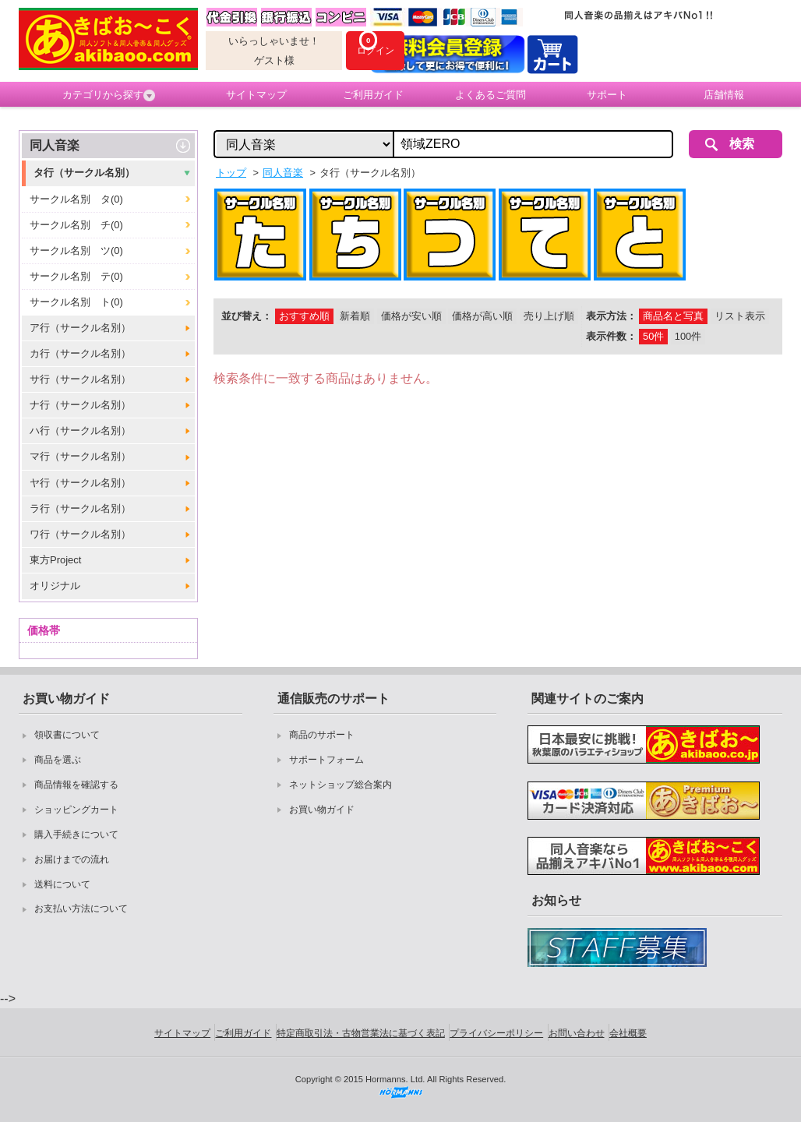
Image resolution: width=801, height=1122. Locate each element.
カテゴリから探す (108, 95)
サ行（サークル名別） (80, 379)
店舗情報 (724, 95)
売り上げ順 (549, 316)
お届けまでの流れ (71, 859)
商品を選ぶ (57, 759)
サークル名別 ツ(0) (76, 250)
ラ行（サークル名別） (80, 508)
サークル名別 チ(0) (76, 225)
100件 (688, 336)
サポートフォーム (326, 759)
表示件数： (611, 336)
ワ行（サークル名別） (80, 534)
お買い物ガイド (322, 809)
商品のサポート (322, 734)
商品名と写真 (673, 316)
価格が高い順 (482, 316)
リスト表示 (740, 316)
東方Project (55, 560)
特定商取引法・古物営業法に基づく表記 (361, 1033)
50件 (653, 336)
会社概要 (628, 1033)
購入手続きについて (76, 834)
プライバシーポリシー (496, 1033)
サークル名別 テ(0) (76, 276)
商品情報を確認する (76, 784)
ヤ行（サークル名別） (80, 483)
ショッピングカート (76, 809)
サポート (607, 95)
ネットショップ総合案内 (340, 784)
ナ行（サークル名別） (80, 405)
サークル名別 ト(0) (76, 302)
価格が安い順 (411, 316)
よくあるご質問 (490, 95)
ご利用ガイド (373, 95)
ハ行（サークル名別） (80, 430)
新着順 (355, 316)
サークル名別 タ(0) (76, 199)
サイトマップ (256, 95)
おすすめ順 (304, 316)
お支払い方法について (81, 908)
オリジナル (55, 585)
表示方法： (611, 316)
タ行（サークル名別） (84, 172)
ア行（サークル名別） (80, 327)
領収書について (67, 734)
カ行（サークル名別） (80, 353)
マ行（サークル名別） (80, 456)
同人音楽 (54, 145)
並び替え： (246, 316)
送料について (62, 884)
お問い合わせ (577, 1033)
